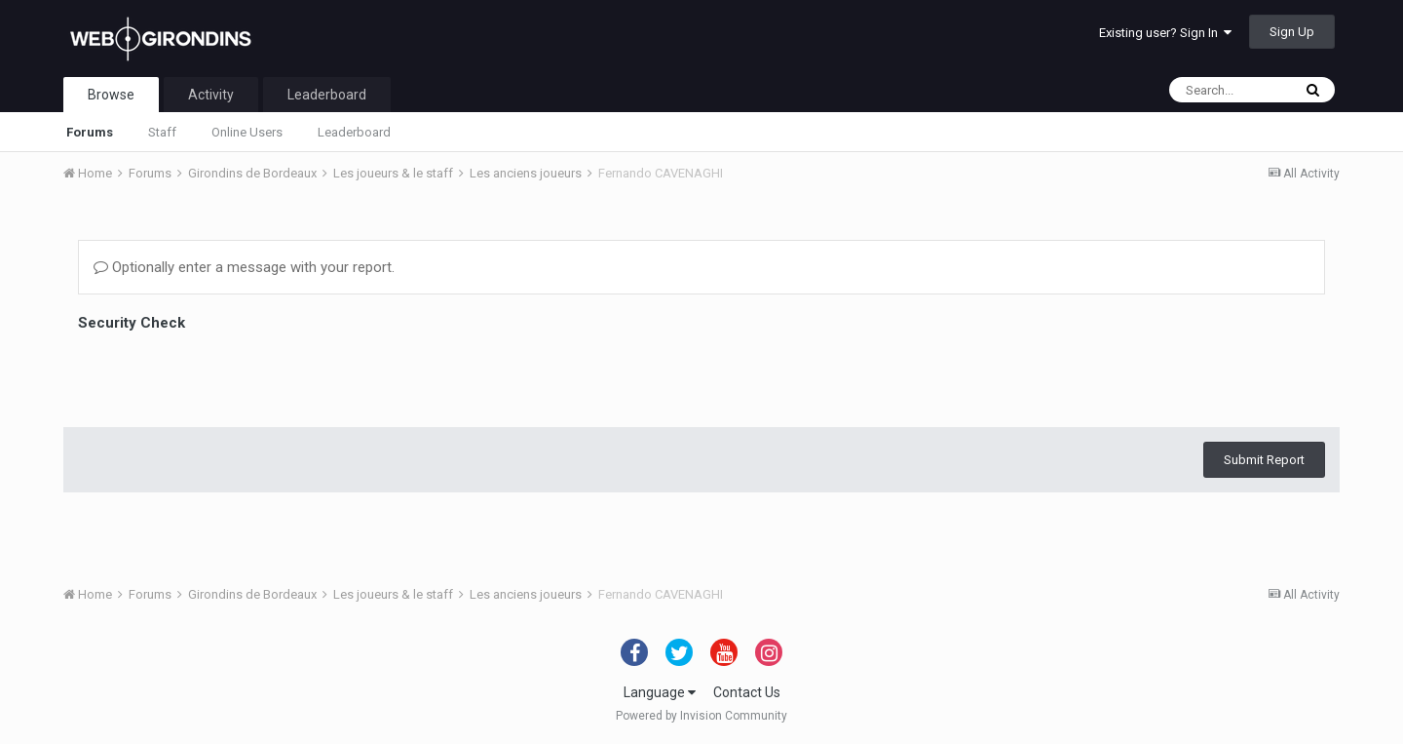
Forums (89, 132)
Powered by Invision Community (701, 716)
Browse (111, 94)
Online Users (247, 132)
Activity (211, 94)
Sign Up (1292, 31)
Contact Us (746, 692)
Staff (162, 132)
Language (660, 692)
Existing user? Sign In (1165, 32)
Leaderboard (354, 132)
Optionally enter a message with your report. (244, 267)
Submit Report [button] (1264, 383)
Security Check (131, 323)
